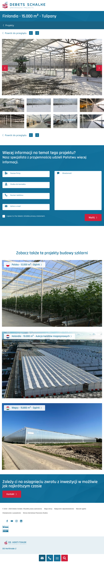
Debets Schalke (23, 5)
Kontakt (10, 494)
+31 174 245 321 (49, 557)
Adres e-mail (15, 206)
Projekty (9, 25)
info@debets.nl (42, 557)
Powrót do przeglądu (16, 33)
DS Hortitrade (8, 548)
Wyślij (92, 217)
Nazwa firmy (15, 173)
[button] (5, 68)
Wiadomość (67, 173)
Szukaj (64, 557)
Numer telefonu (16, 195)
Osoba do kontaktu (18, 184)
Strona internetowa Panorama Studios (35, 513)
